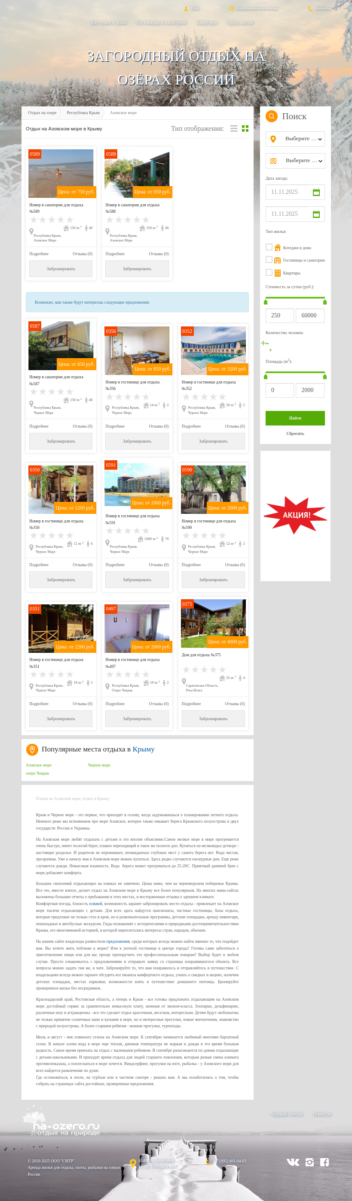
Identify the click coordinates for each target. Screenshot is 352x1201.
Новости (322, 1114)
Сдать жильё (240, 22)
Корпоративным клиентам (253, 8)
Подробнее (38, 253)
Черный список (286, 1114)
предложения (118, 941)
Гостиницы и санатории (161, 22)
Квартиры (206, 22)
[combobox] (302, 139)
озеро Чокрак (37, 773)
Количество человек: (285, 332)
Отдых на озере (42, 112)
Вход (190, 8)
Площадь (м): (279, 361)
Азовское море (39, 765)
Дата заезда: (277, 178)
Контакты (319, 8)
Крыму (144, 749)
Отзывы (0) (82, 253)
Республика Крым (83, 112)
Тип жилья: (276, 231)
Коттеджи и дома (108, 22)
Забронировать (61, 268)
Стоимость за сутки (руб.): (290, 286)
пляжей (95, 903)
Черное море (99, 765)
